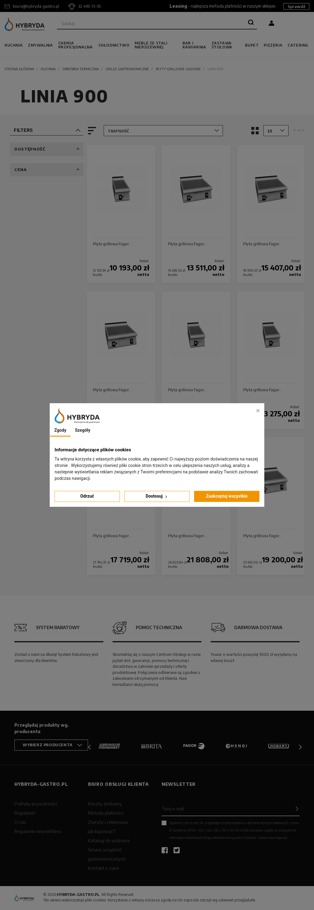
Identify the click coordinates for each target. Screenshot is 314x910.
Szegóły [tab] (82, 430)
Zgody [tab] (60, 430)
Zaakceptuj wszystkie (227, 496)
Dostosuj (157, 496)
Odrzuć (87, 496)
